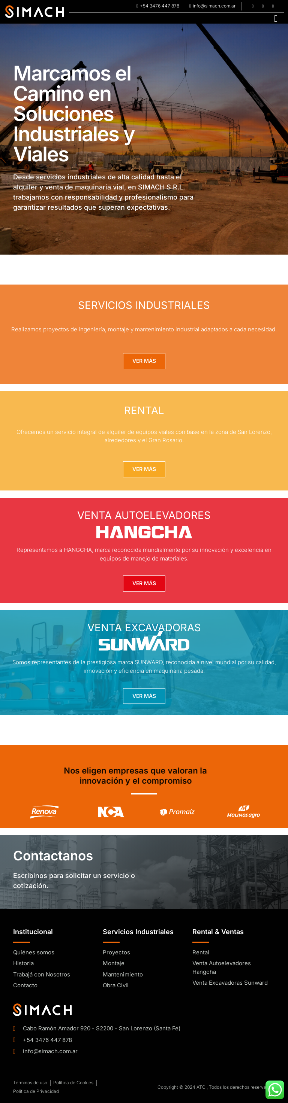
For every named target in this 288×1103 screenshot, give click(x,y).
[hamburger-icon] (275, 18)
